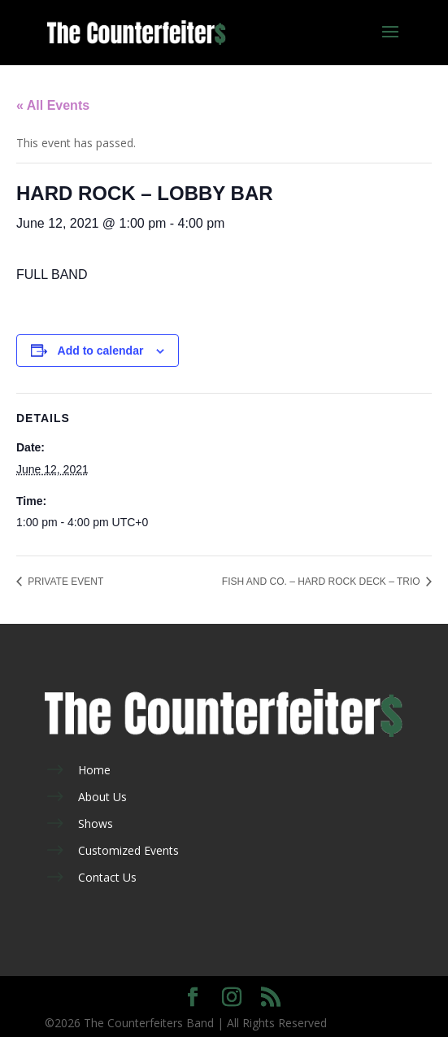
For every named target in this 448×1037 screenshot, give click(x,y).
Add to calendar (101, 350)
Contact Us (107, 877)
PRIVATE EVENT (64, 581)
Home (94, 770)
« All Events (52, 105)
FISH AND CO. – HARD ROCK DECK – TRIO (322, 581)
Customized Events (128, 850)
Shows (95, 823)
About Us (102, 796)
